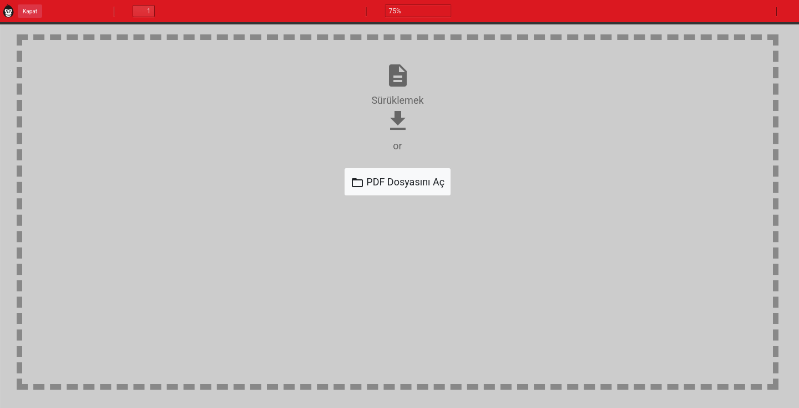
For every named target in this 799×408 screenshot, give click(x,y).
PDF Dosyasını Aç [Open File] (397, 182)
